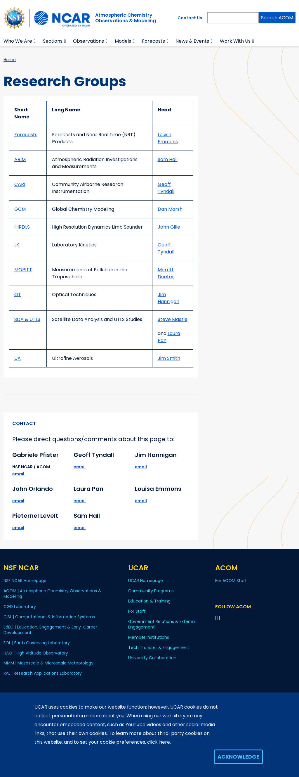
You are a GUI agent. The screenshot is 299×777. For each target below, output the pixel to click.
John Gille (169, 227)
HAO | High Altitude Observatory (36, 653)
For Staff (137, 611)
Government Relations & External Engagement (162, 624)
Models (123, 41)
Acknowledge (238, 756)
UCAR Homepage (145, 580)
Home (10, 60)
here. (165, 742)
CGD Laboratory (20, 606)
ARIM (20, 159)
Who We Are (18, 41)
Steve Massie (172, 319)
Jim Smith (169, 358)
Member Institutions (148, 637)
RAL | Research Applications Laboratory (43, 673)
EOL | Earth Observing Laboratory (37, 643)
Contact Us (190, 18)
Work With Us (235, 41)
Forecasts (153, 41)
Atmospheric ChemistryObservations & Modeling (125, 18)
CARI (19, 184)
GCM (20, 209)
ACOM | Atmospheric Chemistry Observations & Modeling (52, 593)
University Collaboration (152, 658)
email (18, 474)
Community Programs (151, 591)
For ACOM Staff (231, 580)
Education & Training (149, 601)
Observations (88, 41)
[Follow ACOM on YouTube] (221, 618)
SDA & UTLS (27, 319)
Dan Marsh (170, 209)
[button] (35, 41)
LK (16, 244)
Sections (52, 41)
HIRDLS (22, 227)
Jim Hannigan (168, 298)
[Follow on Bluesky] (216, 618)
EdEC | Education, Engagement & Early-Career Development (50, 630)
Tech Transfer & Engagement (158, 647)
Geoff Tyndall (166, 188)
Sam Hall (168, 159)
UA (17, 358)
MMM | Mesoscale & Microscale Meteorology (48, 663)
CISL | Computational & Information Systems (49, 617)
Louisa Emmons (168, 138)
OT (17, 294)
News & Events (192, 41)
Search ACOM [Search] (277, 17)
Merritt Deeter (166, 273)
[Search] (233, 17)
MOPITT (23, 269)
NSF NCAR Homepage (25, 580)
